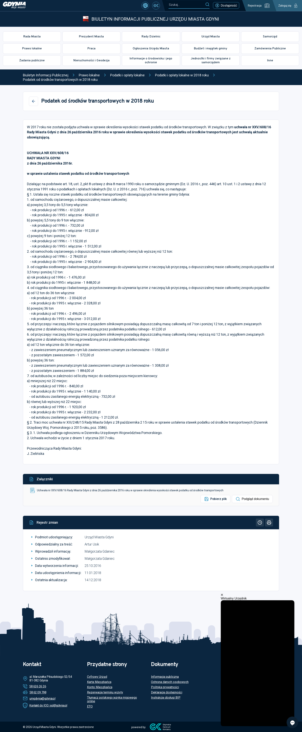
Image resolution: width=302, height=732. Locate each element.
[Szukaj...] (187, 5)
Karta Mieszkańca (99, 682)
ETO (90, 706)
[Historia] (260, 522)
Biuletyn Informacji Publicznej (45, 75)
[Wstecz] (33, 101)
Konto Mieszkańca (99, 687)
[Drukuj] (269, 522)
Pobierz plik (215, 499)
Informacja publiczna (165, 677)
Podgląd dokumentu (252, 499)
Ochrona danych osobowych (170, 682)
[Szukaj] (207, 4)
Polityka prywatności (165, 687)
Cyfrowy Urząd (97, 677)
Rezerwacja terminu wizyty (105, 692)
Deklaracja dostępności (166, 692)
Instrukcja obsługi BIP (165, 697)
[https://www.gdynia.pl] (14, 5)
